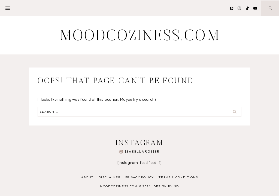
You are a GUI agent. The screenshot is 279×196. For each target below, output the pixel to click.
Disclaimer (110, 177)
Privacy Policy (139, 177)
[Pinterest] (231, 8)
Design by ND (166, 186)
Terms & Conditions (178, 177)
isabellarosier (142, 151)
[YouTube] (255, 8)
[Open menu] (7, 8)
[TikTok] (247, 8)
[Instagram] (239, 8)
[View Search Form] (270, 8)
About (87, 177)
